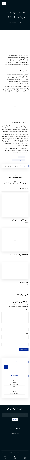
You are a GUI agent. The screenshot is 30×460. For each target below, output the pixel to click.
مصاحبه (14, 389)
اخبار (14, 380)
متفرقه (14, 387)
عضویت (15, 419)
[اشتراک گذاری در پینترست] (15, 166)
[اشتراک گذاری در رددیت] (13, 166)
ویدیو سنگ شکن (14, 393)
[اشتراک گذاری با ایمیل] (3, 166)
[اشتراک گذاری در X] (18, 166)
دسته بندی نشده (21, 160)
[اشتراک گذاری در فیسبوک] (20, 166)
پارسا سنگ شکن (11, 453)
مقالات (14, 160)
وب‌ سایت (26, 341)
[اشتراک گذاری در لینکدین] (8, 166)
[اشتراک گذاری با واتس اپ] (6, 166)
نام (27, 326)
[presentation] (17, 351)
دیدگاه (26, 310)
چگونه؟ (14, 382)
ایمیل (26, 334)
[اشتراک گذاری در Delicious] (10, 166)
